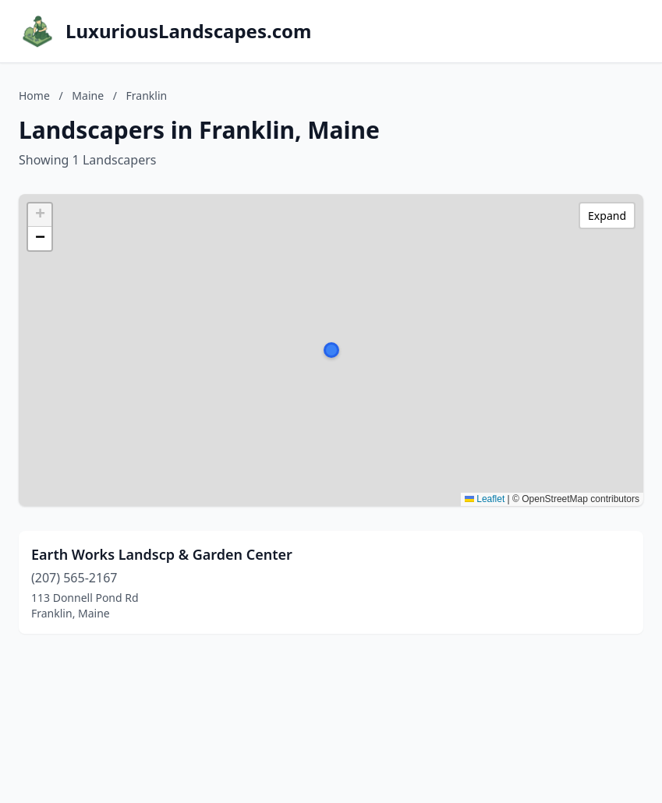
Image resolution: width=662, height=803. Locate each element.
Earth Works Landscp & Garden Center (161, 554)
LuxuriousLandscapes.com (188, 31)
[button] (331, 350)
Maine (88, 95)
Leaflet (484, 498)
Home (34, 95)
